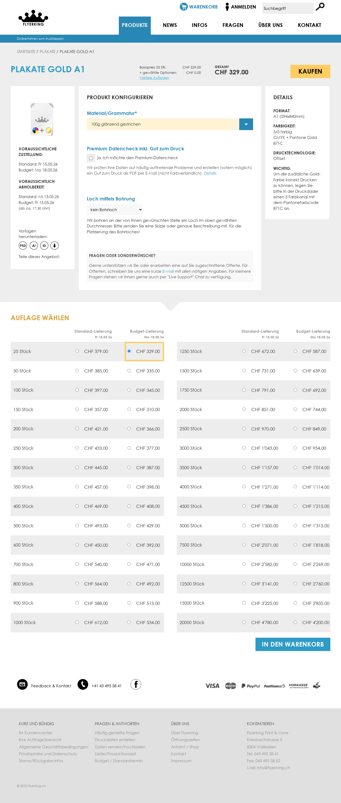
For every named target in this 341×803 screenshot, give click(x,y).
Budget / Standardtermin (119, 760)
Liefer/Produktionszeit (115, 753)
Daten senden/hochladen (120, 746)
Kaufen (310, 71)
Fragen (232, 25)
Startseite (26, 51)
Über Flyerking (184, 732)
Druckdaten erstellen (115, 739)
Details (210, 173)
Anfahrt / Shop (185, 746)
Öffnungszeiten (185, 739)
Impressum (181, 760)
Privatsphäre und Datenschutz (47, 753)
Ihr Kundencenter (35, 732)
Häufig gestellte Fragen (117, 732)
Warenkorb (203, 7)
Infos (199, 25)
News (170, 25)
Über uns (270, 25)
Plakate (47, 51)
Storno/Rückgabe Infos (41, 760)
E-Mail (168, 271)
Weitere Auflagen (154, 78)
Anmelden (243, 7)
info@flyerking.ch (273, 767)
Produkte (135, 25)
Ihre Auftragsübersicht (40, 739)
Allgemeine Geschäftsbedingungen (53, 746)
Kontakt (309, 25)
